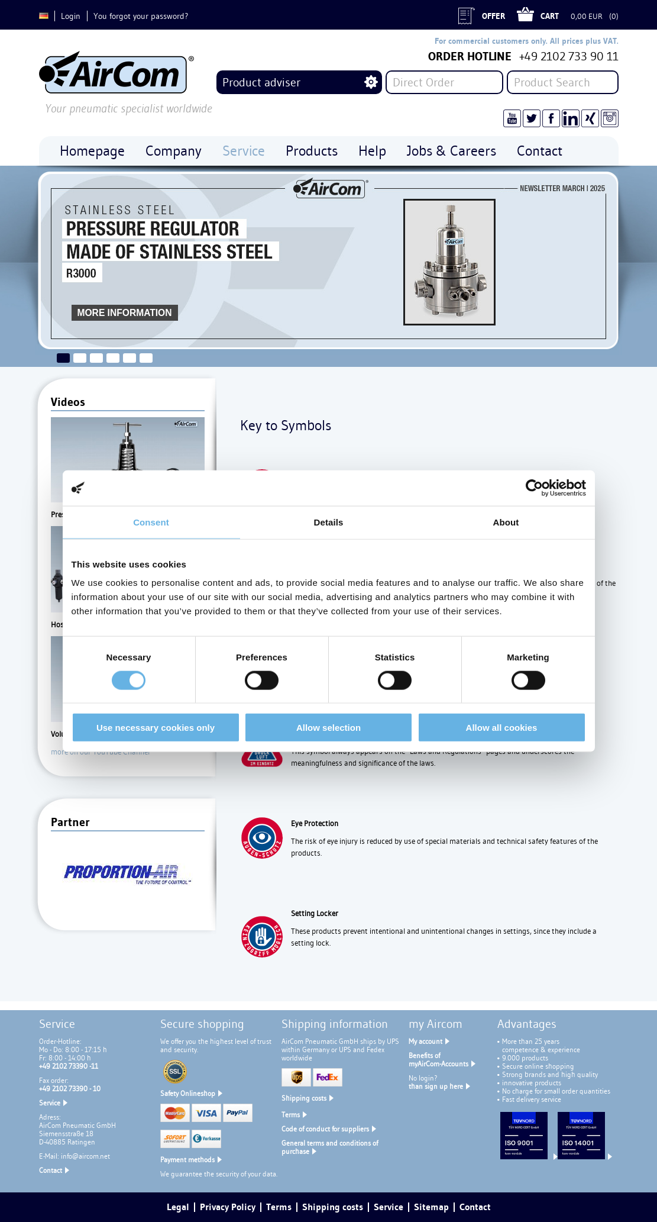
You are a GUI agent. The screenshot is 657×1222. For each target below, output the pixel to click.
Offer (493, 16)
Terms (290, 1114)
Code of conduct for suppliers (325, 1128)
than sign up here (436, 1086)
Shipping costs (303, 1098)
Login (70, 16)
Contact (50, 1170)
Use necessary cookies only (155, 728)
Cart (550, 16)
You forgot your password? (140, 16)
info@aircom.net (85, 1156)
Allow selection (328, 728)
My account (425, 1041)
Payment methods (187, 1159)
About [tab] (506, 522)
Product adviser (261, 82)
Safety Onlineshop (187, 1093)
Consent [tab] (151, 522)
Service (49, 1102)
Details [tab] (329, 522)
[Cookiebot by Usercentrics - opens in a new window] (534, 487)
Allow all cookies (502, 728)
